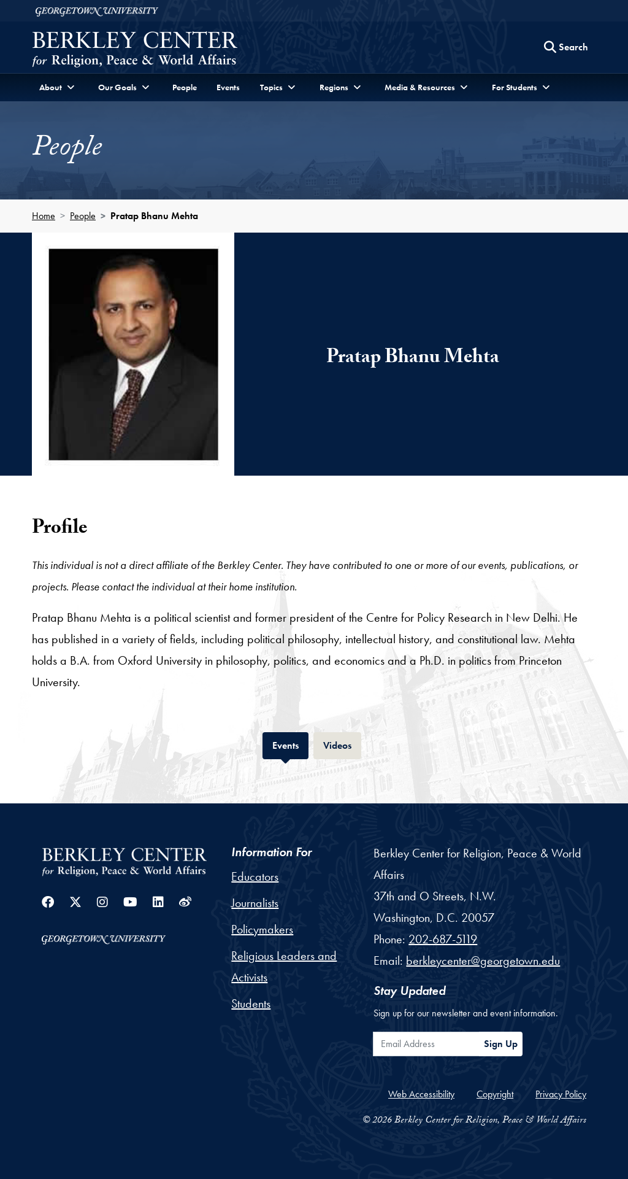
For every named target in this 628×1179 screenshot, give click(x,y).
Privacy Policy (560, 1094)
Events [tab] (290, 744)
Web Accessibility (421, 1094)
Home (43, 215)
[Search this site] (566, 47)
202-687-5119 (442, 939)
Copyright (495, 1094)
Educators (254, 876)
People (184, 87)
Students (250, 1003)
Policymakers (262, 929)
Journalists (254, 903)
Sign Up (501, 1043)
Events (228, 87)
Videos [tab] (342, 744)
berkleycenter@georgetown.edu (483, 960)
